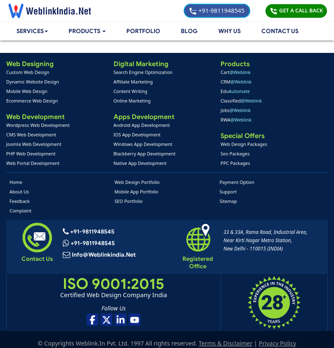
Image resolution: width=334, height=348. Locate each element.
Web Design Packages (243, 144)
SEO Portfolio (128, 201)
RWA (235, 120)
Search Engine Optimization (143, 72)
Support (228, 191)
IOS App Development (137, 134)
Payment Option (237, 182)
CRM (235, 82)
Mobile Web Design (26, 91)
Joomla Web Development (34, 144)
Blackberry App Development (145, 153)
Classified (241, 101)
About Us (19, 191)
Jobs (235, 110)
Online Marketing (132, 101)
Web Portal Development (32, 163)
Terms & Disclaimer (226, 336)
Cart (235, 72)
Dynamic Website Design (32, 82)
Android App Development (142, 125)
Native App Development (140, 163)
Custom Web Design (28, 72)
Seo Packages (234, 153)
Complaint (20, 210)
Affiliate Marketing (133, 82)
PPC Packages (235, 163)
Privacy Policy (278, 336)
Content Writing (130, 91)
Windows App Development (143, 144)
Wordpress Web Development (38, 125)
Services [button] (33, 31)
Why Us (229, 31)
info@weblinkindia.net (103, 255)
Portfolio (144, 31)
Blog (189, 31)
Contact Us (280, 31)
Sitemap (228, 201)
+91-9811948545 (217, 10)
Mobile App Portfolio (136, 191)
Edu (235, 91)
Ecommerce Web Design (32, 101)
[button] (89, 31)
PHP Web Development (30, 153)
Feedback (19, 201)
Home (15, 182)
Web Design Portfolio (136, 182)
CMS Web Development (31, 134)
